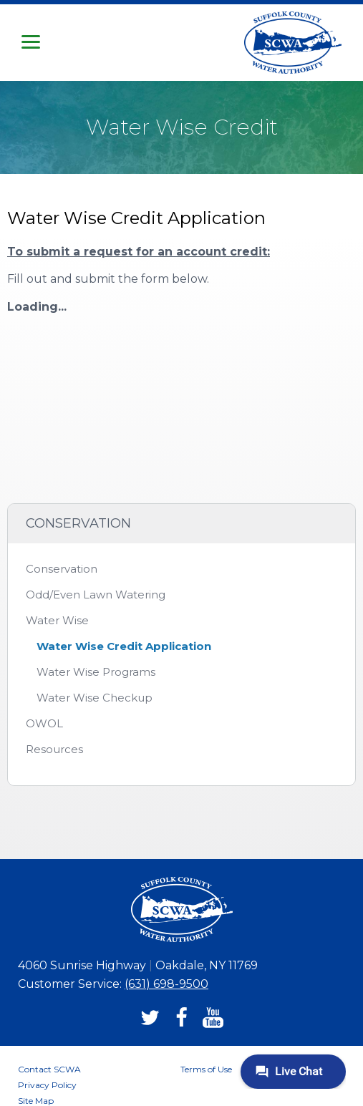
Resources (54, 749)
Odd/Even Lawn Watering (95, 594)
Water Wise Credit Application (124, 646)
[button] (30, 42)
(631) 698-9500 (166, 984)
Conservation (61, 569)
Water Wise (57, 620)
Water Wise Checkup (95, 697)
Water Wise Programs (96, 672)
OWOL (44, 723)
